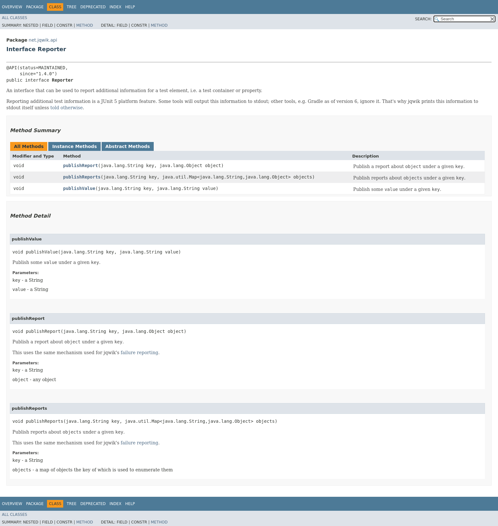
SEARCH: (423, 19)
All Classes (14, 18)
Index (116, 7)
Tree (72, 7)
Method (84, 25)
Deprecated (93, 7)
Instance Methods (74, 146)
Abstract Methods (127, 146)
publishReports (82, 176)
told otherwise (66, 107)
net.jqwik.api (43, 40)
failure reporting (139, 352)
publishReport (80, 165)
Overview (12, 7)
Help (130, 7)
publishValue (79, 188)
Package (35, 7)
